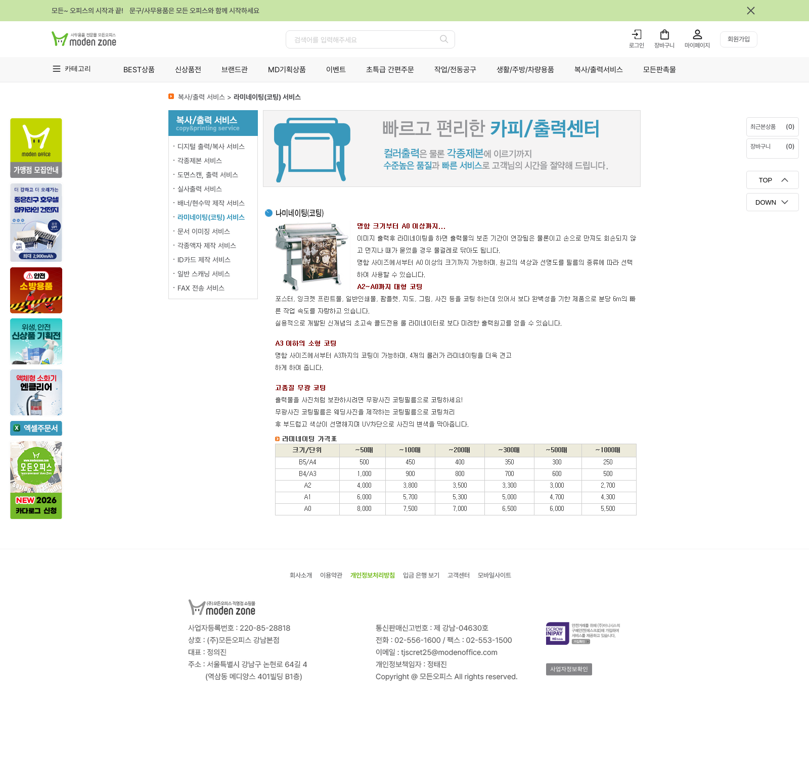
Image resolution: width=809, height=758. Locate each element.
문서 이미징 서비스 (203, 231)
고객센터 (458, 575)
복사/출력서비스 (598, 69)
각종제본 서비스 (199, 160)
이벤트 (336, 69)
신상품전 (188, 69)
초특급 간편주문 (390, 69)
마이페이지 (697, 45)
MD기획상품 (287, 69)
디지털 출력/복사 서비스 (211, 146)
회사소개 (301, 575)
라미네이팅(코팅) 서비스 (211, 217)
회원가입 (739, 39)
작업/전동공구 (455, 69)
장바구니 (664, 45)
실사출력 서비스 (199, 189)
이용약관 (331, 575)
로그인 (636, 45)
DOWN (765, 202)
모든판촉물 (659, 69)
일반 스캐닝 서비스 (203, 273)
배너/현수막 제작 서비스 (211, 203)
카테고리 (78, 68)
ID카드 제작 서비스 (204, 259)
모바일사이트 (494, 575)
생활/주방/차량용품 (525, 69)
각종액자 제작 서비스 (206, 245)
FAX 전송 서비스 (200, 288)
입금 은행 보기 (421, 575)
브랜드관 (234, 69)
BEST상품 (139, 69)
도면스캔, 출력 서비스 (207, 174)
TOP (766, 180)
